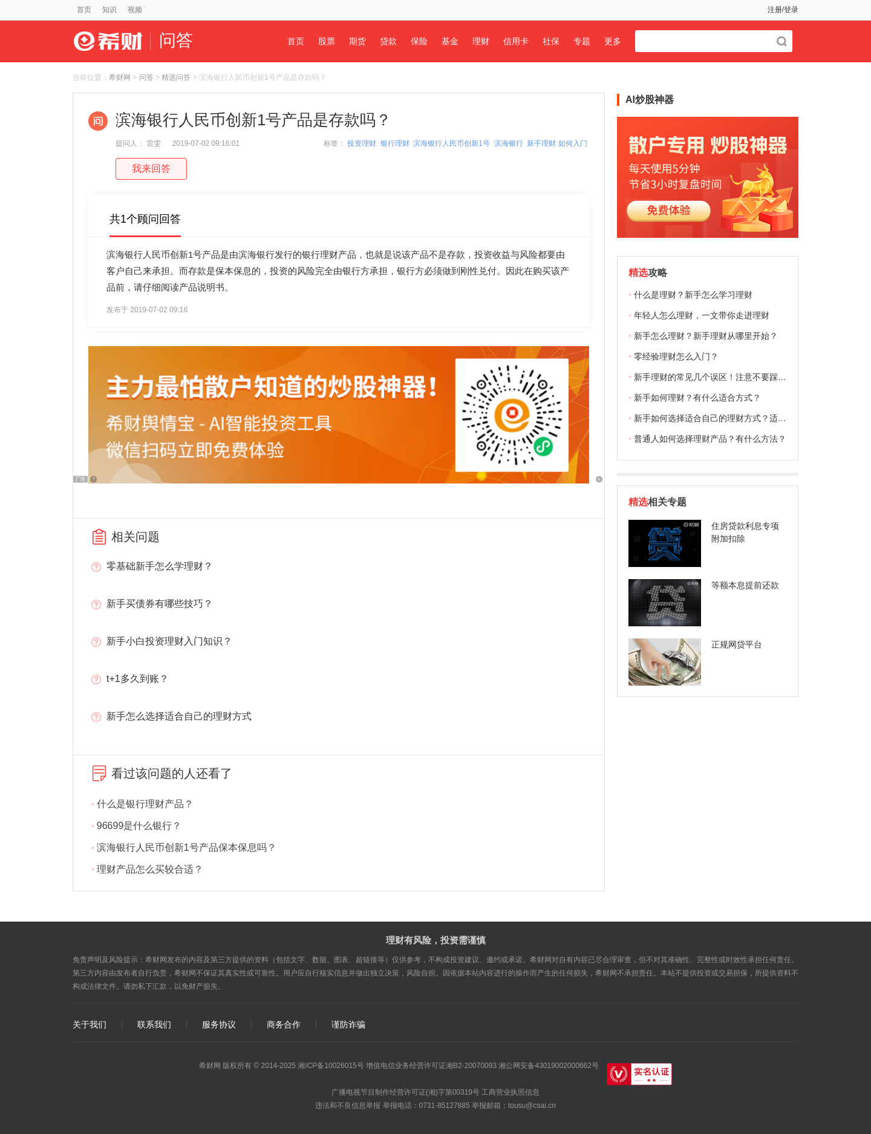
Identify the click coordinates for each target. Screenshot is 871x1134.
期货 (357, 41)
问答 (146, 77)
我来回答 (151, 168)
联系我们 (154, 1024)
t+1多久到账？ (137, 679)
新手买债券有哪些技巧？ (159, 603)
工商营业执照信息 (510, 1092)
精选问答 (176, 77)
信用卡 (516, 41)
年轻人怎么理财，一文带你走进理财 (701, 315)
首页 (84, 9)
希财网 (120, 77)
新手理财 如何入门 (557, 143)
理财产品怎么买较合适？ (150, 869)
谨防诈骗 (348, 1024)
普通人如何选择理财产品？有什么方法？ (710, 439)
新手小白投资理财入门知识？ (169, 641)
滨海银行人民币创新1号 (451, 143)
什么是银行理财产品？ (145, 804)
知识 (109, 9)
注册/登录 (783, 9)
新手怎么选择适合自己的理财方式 (179, 716)
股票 (326, 41)
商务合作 (284, 1024)
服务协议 (219, 1024)
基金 (450, 41)
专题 (581, 41)
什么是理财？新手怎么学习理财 (693, 295)
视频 (135, 9)
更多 (612, 41)
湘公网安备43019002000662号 (548, 1065)
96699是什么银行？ (139, 826)
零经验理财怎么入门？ (676, 356)
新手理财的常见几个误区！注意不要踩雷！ (714, 377)
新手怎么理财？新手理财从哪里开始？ (706, 336)
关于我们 (89, 1024)
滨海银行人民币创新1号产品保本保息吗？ (186, 847)
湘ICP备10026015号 (331, 1065)
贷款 (388, 41)
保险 (419, 41)
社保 (551, 41)
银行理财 (394, 143)
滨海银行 (508, 143)
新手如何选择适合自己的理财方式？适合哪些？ (723, 418)
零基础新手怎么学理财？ (159, 566)
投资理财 (361, 143)
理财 (480, 41)
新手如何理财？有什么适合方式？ (697, 397)
